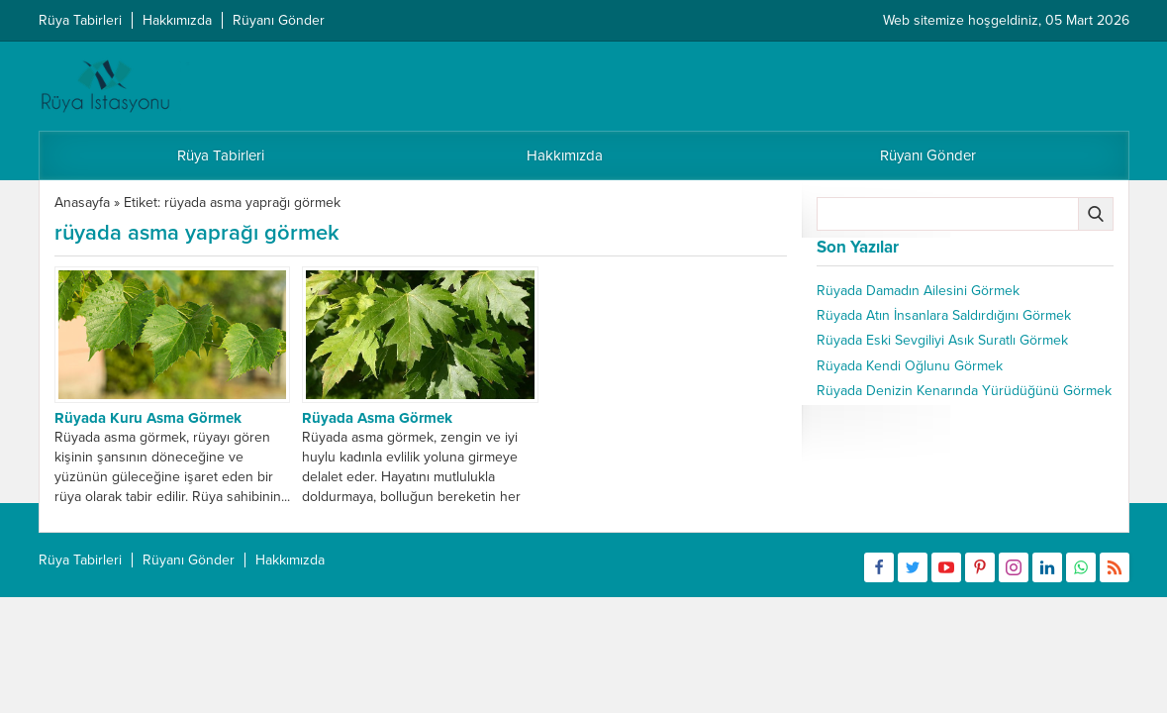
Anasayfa (82, 202)
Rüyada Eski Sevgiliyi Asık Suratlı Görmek (942, 340)
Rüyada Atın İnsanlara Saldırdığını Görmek (944, 315)
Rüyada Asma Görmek (377, 418)
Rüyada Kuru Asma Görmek (148, 418)
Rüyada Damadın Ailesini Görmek (918, 290)
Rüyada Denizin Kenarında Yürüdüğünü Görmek (964, 390)
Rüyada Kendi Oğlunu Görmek (910, 365)
